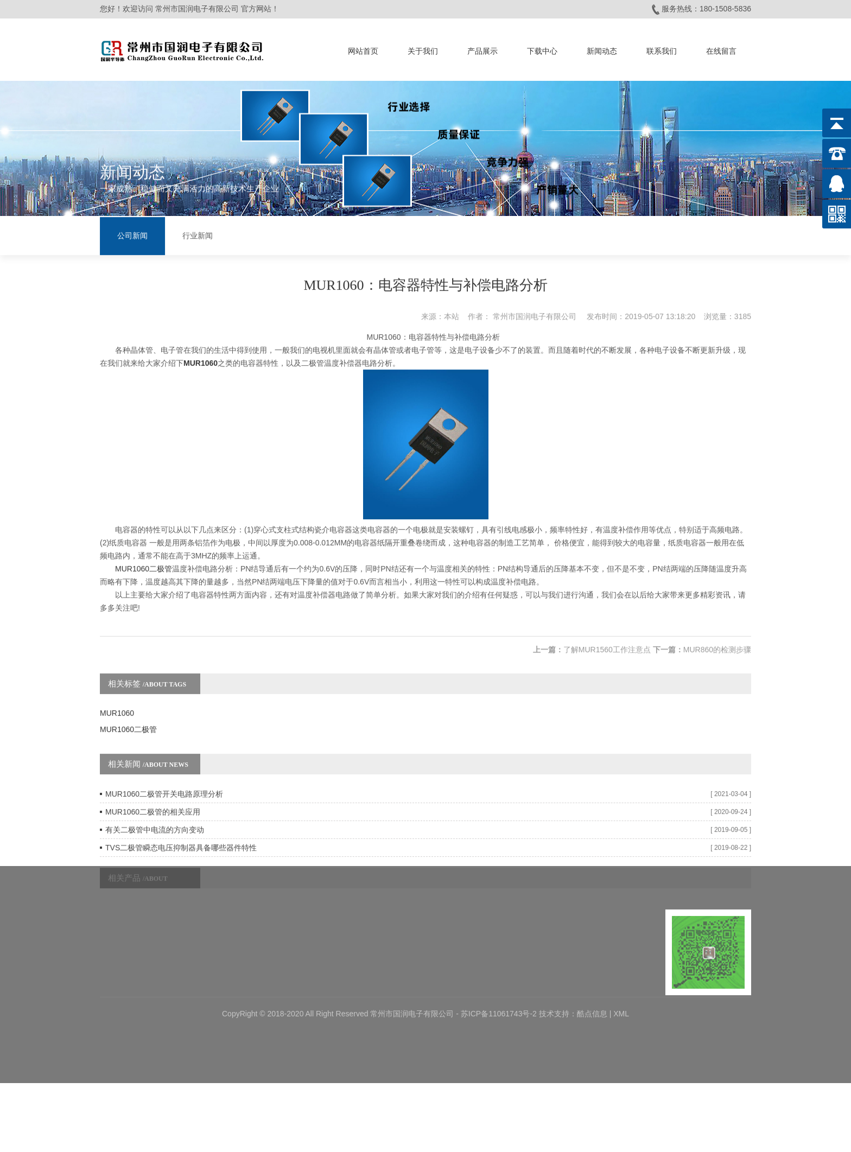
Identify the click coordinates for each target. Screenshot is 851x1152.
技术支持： (558, 969)
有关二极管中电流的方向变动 (154, 808)
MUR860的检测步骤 (717, 628)
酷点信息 (592, 969)
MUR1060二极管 (143, 547)
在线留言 (721, 48)
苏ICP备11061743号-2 (500, 969)
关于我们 (423, 48)
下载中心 (542, 48)
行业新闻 (197, 235)
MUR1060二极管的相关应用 (152, 790)
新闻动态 (602, 48)
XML (621, 969)
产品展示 (482, 48)
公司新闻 (132, 235)
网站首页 (363, 48)
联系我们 (661, 48)
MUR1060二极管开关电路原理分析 (164, 772)
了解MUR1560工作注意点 (607, 628)
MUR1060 (117, 692)
